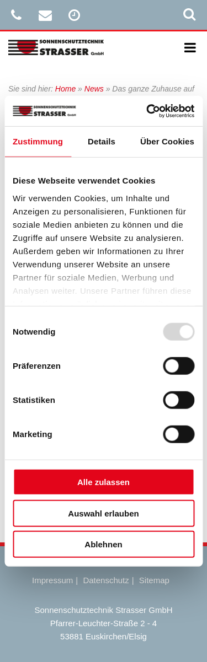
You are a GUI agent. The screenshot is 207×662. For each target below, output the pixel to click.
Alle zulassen (103, 482)
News (94, 88)
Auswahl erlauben (103, 513)
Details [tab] (101, 141)
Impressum (52, 580)
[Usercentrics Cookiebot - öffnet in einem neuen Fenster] (147, 111)
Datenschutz (106, 580)
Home (65, 88)
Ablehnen (103, 544)
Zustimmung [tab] (38, 141)
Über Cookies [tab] (167, 141)
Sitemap (154, 580)
